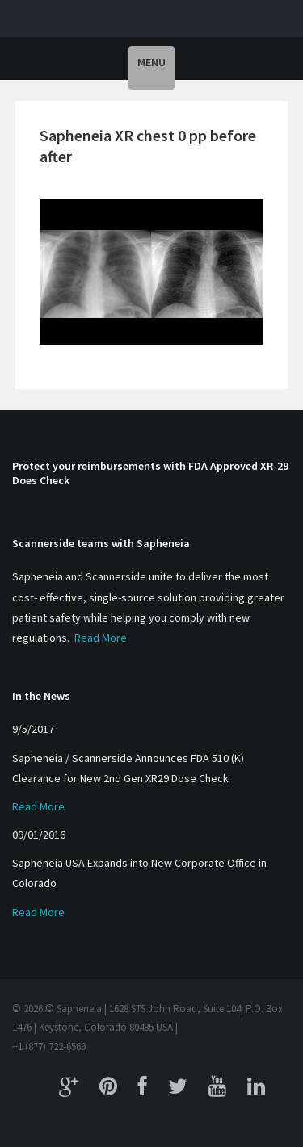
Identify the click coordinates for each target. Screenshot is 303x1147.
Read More (100, 637)
